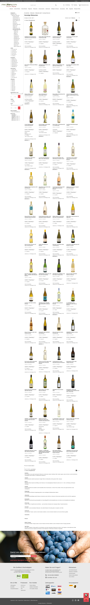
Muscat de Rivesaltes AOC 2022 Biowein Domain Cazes (58, 158)
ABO (67, 8)
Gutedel (26, 486)
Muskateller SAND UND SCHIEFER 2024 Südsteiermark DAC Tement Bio (72, 390)
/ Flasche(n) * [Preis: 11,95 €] (71, 249)
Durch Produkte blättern (29, 465)
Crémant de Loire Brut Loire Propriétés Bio (44, 65)
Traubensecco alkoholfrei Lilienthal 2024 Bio (30, 158)
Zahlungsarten (13, 585)
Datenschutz (20, 600)
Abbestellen (13, 557)
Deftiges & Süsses (55, 8)
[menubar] (45, 9)
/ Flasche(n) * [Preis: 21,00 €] (30, 337)
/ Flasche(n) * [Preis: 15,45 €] (71, 309)
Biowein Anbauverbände (73, 575)
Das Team (22, 586)
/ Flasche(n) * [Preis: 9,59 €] (43, 129)
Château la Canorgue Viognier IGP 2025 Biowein (72, 187)
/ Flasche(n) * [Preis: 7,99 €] (71, 163)
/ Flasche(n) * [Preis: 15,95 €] (71, 192)
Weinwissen (72, 567)
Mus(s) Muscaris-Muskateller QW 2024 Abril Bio (30, 390)
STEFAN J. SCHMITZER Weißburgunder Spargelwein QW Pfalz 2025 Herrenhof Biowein (44, 452)
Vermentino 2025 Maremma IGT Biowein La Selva (72, 245)
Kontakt (76, 1)
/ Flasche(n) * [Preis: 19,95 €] (71, 279)
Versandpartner (73, 582)
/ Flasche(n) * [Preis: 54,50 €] (30, 308)
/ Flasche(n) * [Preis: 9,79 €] (29, 41)
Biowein (11, 8)
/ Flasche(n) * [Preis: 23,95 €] (71, 41)
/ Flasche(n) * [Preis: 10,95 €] (30, 280)
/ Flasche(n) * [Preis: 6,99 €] (57, 70)
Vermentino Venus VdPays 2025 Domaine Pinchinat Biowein (71, 158)
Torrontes (27, 506)
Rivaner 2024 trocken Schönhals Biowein (29, 95)
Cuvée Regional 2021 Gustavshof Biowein (29, 125)
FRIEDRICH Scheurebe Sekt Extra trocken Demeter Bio (72, 451)
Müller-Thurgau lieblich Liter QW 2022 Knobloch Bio (58, 65)
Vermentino (27, 514)
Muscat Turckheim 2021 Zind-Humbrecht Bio (31, 333)
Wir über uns (23, 585)
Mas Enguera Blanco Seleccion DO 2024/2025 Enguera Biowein (58, 451)
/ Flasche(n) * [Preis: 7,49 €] (57, 221)
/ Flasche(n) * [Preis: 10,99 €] (71, 100)
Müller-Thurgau (28, 522)
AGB (17, 600)
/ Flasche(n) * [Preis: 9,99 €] (57, 43)
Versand (33, 469)
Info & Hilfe (13, 582)
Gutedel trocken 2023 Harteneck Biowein (57, 37)
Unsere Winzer (17, 8)
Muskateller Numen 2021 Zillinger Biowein (71, 362)
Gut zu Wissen (71, 576)
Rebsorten (35, 8)
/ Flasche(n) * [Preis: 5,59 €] (57, 308)
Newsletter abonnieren (85, 1)
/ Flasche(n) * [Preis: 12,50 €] (58, 279)
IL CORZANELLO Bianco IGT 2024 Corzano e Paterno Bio (58, 419)
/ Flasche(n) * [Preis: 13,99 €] (44, 71)
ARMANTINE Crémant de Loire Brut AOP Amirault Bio (45, 274)
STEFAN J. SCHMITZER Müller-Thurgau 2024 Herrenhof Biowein (31, 419)
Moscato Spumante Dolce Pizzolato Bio (58, 333)
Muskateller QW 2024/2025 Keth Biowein (44, 333)
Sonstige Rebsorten (31, 15)
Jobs (21, 588)
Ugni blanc (27, 526)
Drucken (78, 12)
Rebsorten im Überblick (73, 571)
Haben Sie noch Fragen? (52, 567)
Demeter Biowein (72, 573)
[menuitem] (11, 9)
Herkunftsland (24, 8)
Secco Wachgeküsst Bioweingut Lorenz (43, 95)
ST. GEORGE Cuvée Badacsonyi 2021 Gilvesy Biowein (71, 303)
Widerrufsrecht (27, 600)
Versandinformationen (14, 588)
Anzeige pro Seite (27, 17)
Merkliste (75, 4)
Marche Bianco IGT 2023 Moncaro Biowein (44, 390)
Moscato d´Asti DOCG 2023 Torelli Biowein (58, 245)
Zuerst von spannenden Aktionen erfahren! (27, 552)
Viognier (26, 477)
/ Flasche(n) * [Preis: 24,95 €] (44, 41)
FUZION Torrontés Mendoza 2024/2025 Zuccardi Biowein (30, 37)
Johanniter (27, 495)
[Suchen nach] (42, 5)
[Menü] (88, 593)
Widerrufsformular (34, 600)
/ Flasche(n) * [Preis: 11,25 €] (58, 249)
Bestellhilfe (12, 586)
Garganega (27, 491)
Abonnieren (33, 556)
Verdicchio (27, 510)
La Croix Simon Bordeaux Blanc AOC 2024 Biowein (44, 158)
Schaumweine (41, 8)
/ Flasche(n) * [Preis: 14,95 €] (71, 423)
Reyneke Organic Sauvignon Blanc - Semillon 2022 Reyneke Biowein (31, 274)
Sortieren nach (68, 17)
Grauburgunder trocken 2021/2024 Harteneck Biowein (59, 362)
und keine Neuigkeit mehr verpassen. (23, 560)
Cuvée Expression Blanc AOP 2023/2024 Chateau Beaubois (45, 217)
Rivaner (26, 518)
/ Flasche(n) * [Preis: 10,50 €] (30, 394)
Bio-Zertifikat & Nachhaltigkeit (22, 567)
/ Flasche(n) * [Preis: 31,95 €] (30, 70)
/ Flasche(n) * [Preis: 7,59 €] (43, 99)
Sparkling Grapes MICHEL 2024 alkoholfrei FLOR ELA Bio (44, 303)
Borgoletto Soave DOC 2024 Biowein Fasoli (44, 187)
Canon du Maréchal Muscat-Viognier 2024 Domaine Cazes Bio (72, 95)
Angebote (71, 8)
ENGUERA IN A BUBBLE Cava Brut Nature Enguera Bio (59, 274)
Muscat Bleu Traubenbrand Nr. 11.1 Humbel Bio (59, 125)
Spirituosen (48, 8)
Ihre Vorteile (33, 582)
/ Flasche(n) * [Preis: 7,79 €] (29, 100)
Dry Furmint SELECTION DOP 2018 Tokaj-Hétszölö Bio (31, 362)
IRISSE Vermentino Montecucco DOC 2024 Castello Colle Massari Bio (44, 419)
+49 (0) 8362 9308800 (52, 575)
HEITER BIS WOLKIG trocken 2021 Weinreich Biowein (31, 451)
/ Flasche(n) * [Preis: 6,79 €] (71, 337)
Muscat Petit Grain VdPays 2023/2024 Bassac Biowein (30, 217)
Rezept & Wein (77, 8)
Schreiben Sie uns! (52, 577)
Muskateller (27, 499)
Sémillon (26, 473)
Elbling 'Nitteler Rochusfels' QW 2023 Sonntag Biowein (58, 217)
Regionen (30, 8)
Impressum (13, 600)
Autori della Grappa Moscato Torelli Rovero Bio (45, 37)
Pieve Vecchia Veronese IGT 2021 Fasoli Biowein (30, 245)
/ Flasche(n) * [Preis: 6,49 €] (43, 457)
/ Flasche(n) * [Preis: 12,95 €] (71, 221)
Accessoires (62, 8)
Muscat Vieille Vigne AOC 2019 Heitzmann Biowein (72, 419)
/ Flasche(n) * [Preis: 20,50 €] (44, 279)
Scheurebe (27, 502)
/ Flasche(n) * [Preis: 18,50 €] (30, 366)
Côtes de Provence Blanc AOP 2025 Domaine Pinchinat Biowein (45, 362)
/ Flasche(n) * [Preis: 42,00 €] (44, 249)
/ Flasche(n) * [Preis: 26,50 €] (30, 249)
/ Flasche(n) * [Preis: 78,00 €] (58, 131)
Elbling (26, 481)
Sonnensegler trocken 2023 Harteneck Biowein (44, 125)
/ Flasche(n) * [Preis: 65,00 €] (58, 99)
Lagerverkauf (23, 590)
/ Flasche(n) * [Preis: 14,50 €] (58, 162)
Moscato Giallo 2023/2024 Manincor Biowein (71, 274)
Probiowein (24, 582)
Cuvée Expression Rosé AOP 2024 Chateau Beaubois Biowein (59, 187)
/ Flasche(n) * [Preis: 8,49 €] (43, 309)
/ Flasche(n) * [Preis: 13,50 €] (30, 455)
